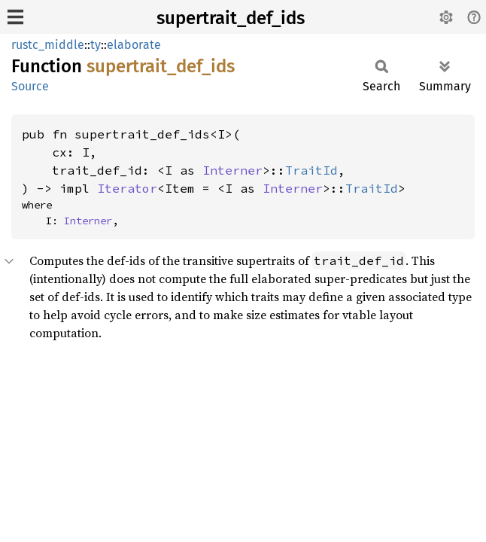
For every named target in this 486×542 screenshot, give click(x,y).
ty (95, 45)
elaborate (134, 45)
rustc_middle (47, 45)
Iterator (127, 188)
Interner (232, 170)
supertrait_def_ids (230, 18)
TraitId (311, 170)
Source (30, 86)
